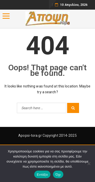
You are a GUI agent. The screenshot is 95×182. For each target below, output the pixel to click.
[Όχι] (88, 163)
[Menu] (6, 16)
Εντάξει (42, 174)
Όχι (58, 174)
